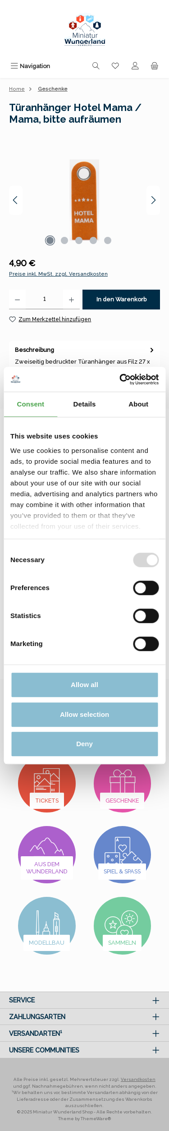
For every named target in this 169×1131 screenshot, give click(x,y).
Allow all (84, 684)
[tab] (84, 365)
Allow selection (84, 714)
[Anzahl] (44, 299)
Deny (84, 744)
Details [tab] (84, 404)
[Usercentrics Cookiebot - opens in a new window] (120, 379)
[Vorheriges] (16, 200)
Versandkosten (138, 1079)
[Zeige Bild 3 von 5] (78, 240)
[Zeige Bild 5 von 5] (107, 240)
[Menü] (30, 66)
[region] (84, 200)
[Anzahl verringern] (17, 299)
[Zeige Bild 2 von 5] (64, 240)
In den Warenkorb (121, 299)
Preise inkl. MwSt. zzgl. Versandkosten (58, 274)
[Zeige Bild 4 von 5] (93, 240)
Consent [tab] (30, 404)
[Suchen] (96, 66)
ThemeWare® (96, 1118)
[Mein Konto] (135, 66)
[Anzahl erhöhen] (71, 299)
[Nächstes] (153, 200)
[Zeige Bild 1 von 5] (50, 240)
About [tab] (138, 404)
